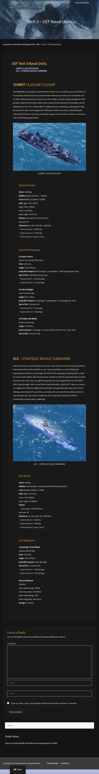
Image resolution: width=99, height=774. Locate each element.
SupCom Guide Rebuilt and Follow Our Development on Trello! (31, 743)
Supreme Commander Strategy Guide (19, 44)
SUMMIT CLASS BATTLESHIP (27, 68)
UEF (38, 44)
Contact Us (65, 763)
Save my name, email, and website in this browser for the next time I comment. (44, 703)
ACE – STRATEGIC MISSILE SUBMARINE (31, 71)
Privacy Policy (52, 763)
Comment (12, 643)
